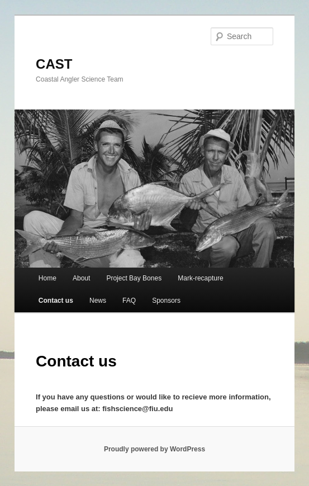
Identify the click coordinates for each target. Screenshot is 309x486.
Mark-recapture (200, 278)
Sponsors (166, 300)
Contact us (56, 300)
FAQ (129, 300)
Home (47, 278)
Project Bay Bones (133, 278)
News (97, 300)
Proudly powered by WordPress (154, 449)
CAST (54, 64)
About (81, 278)
